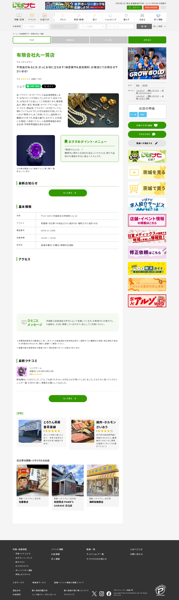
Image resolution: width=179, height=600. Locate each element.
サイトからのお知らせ (96, 558)
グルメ (63, 19)
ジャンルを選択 (87, 26)
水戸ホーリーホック (23, 558)
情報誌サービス (39, 582)
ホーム (15, 34)
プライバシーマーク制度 (122, 590)
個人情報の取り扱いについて (76, 590)
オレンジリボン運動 (23, 570)
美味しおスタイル (22, 574)
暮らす (126, 19)
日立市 (144, 85)
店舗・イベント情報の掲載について (69, 582)
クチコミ (147, 39)
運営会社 (17, 590)
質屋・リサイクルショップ (150, 91)
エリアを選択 (29, 26)
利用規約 (17, 594)
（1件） (39, 79)
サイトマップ (69, 594)
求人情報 (158, 19)
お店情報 (55, 554)
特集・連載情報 (20, 549)
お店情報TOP (24, 34)
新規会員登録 (144, 7)
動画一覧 (90, 549)
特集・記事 (19, 19)
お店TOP (44, 19)
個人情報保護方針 (40, 590)
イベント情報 (57, 549)
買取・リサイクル (153, 90)
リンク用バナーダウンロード (44, 594)
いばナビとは (136, 549)
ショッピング (110, 19)
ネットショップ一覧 (95, 554)
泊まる (142, 19)
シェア (21, 86)
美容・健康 (79, 19)
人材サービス (18, 582)
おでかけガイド (22, 566)
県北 (138, 85)
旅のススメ (20, 562)
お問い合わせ (136, 554)
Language (159, 7)
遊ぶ (95, 19)
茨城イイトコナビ (22, 553)
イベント (32, 19)
